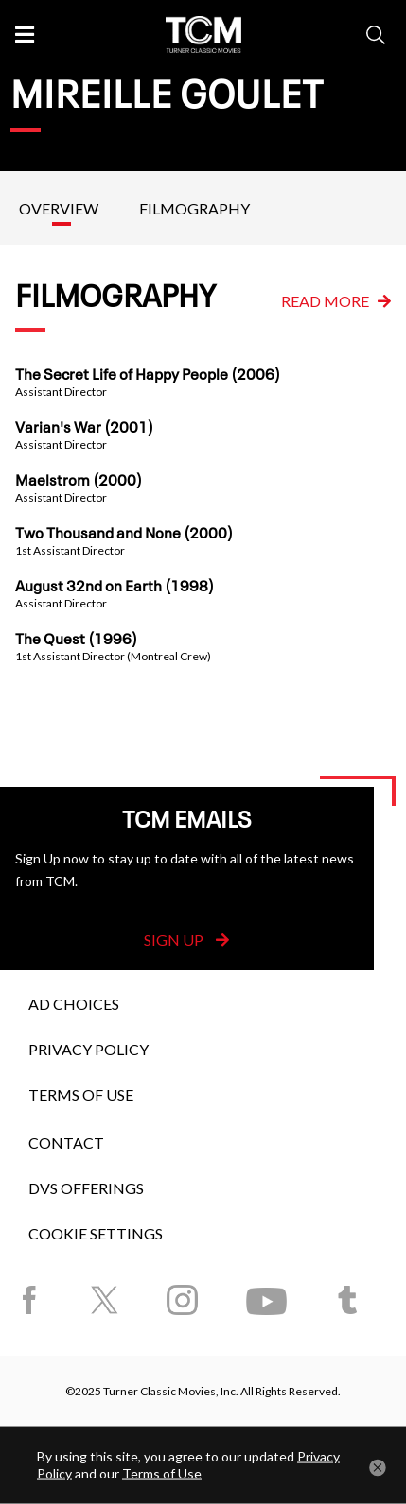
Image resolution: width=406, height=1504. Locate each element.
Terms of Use (80, 1094)
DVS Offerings (86, 1188)
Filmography (194, 208)
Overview (58, 208)
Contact (66, 1143)
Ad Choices (73, 1004)
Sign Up (186, 940)
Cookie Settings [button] (95, 1233)
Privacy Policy (88, 1049)
